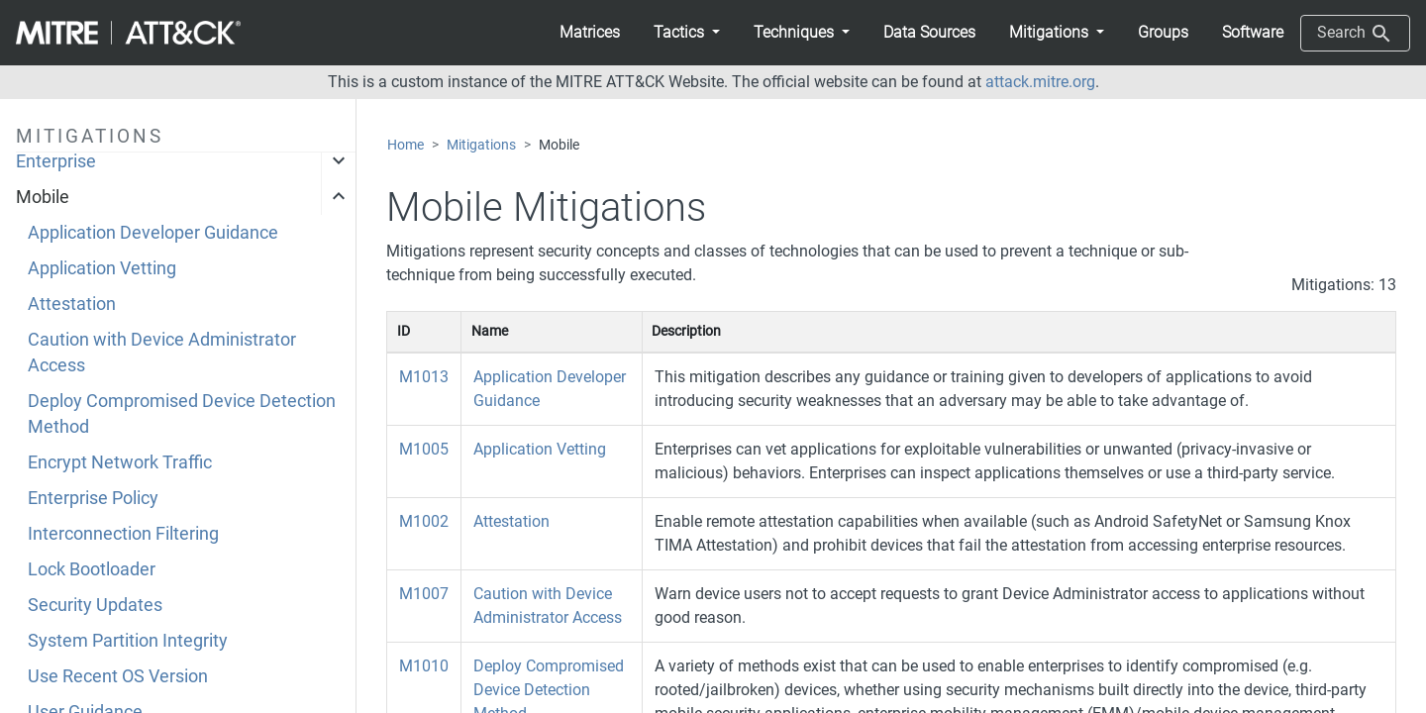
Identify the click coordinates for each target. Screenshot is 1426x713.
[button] (687, 33)
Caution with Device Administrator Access (162, 352)
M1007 (424, 593)
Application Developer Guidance (153, 233)
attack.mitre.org (1040, 81)
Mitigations (481, 145)
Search (1355, 34)
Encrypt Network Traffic (120, 462)
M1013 (424, 376)
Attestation (72, 304)
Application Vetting (102, 268)
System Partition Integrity (128, 641)
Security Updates (95, 605)
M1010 (424, 666)
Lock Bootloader (91, 569)
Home (405, 145)
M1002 (424, 521)
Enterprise (56, 161)
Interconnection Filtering (123, 534)
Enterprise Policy (93, 498)
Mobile (42, 197)
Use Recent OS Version (118, 676)
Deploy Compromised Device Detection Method (182, 414)
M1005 (424, 449)
